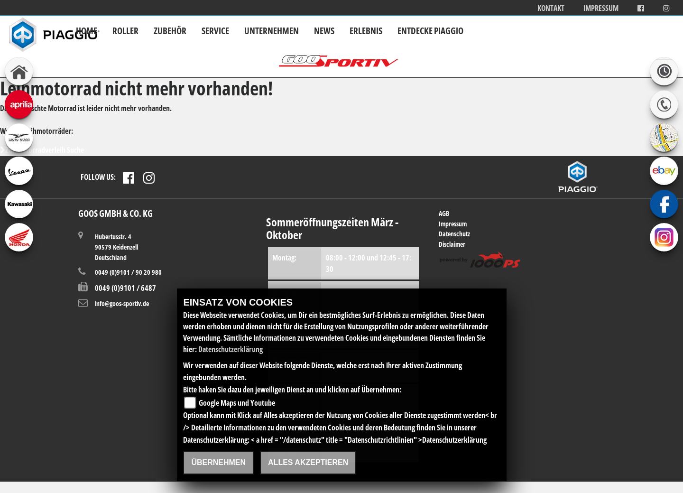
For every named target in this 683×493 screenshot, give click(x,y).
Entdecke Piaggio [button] (430, 30)
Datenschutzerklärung (230, 349)
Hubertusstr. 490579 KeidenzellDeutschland (116, 246)
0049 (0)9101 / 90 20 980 (128, 272)
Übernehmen (218, 462)
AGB (444, 213)
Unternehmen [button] (271, 30)
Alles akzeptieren (308, 462)
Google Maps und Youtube (237, 403)
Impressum (600, 8)
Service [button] (215, 30)
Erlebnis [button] (366, 30)
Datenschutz (454, 233)
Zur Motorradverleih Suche (42, 150)
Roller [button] (125, 30)
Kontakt (550, 8)
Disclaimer (452, 244)
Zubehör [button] (170, 30)
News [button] (324, 30)
